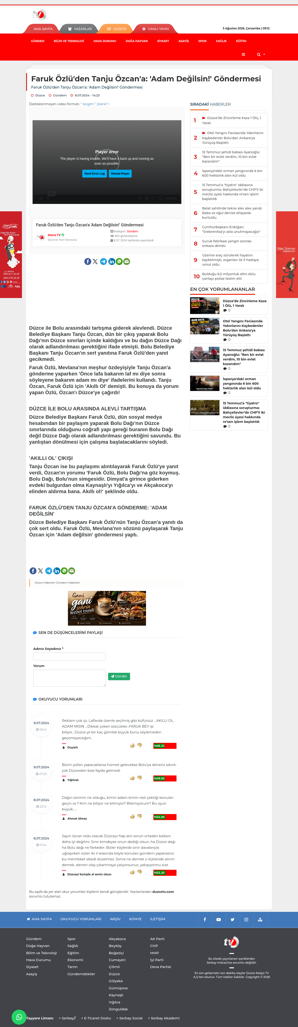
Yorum (38, 666)
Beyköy (115, 946)
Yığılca (114, 1002)
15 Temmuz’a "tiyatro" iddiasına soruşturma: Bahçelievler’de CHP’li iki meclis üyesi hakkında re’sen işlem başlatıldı (244, 412)
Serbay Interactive (219, 962)
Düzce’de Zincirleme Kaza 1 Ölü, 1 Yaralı (245, 303)
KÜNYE (135, 919)
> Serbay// (67, 1018)
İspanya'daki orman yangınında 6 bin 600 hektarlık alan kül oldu (242, 383)
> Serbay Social (129, 1018)
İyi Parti (157, 960)
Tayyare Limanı (39, 1018)
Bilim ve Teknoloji (69, 41)
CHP (154, 946)
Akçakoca (117, 939)
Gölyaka (116, 981)
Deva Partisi (160, 967)
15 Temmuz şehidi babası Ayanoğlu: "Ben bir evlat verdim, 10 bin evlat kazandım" (244, 357)
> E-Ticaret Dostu (96, 1018)
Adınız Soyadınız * (48, 649)
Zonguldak (118, 1009)
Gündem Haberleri (68, 582)
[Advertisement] (107, 282)
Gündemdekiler (81, 974)
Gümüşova (118, 988)
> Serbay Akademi (163, 1018)
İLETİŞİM (157, 919)
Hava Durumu (105, 41)
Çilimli (114, 967)
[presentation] (143, 660)
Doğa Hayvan (137, 41)
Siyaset (163, 41)
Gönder (119, 676)
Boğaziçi (116, 953)
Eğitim (241, 41)
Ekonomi (75, 960)
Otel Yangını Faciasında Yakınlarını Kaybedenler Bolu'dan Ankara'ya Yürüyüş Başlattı (243, 328)
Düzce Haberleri (45, 582)
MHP (154, 953)
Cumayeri (117, 960)
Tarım (72, 967)
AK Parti (157, 939)
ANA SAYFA (43, 29)
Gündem (37, 41)
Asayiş (184, 41)
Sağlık (221, 41)
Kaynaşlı (116, 995)
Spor (202, 41)
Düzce (114, 974)
